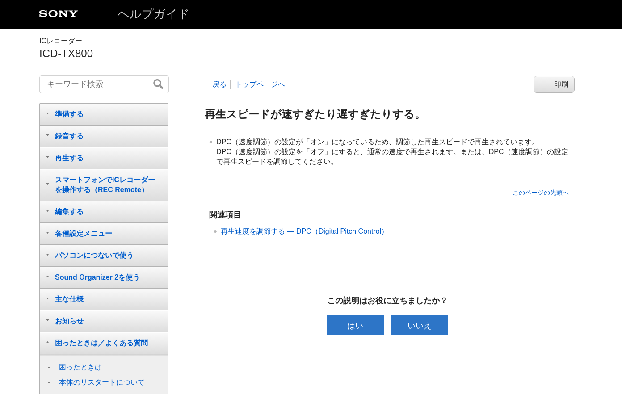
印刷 (561, 84)
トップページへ (260, 84)
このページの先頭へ (541, 192)
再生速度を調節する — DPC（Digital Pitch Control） (304, 231)
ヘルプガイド (154, 14)
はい (355, 325)
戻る (219, 84)
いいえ (420, 325)
